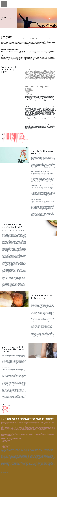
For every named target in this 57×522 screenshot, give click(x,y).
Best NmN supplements (19, 502)
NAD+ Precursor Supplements (19, 509)
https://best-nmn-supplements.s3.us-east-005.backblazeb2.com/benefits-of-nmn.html (14, 137)
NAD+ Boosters (18, 515)
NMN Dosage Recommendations (20, 507)
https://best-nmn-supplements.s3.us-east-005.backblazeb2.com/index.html (13, 133)
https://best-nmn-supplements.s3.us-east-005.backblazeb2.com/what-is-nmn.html (13, 135)
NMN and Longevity (5, 407)
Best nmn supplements (28, 3)
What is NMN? (40, 3)
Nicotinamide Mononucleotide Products (21, 514)
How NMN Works (45, 3)
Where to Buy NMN (5, 411)
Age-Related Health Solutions (19, 508)
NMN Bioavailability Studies (19, 511)
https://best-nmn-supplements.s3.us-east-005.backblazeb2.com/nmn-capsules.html (14, 141)
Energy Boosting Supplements (19, 510)
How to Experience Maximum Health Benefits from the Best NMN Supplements (28, 484)
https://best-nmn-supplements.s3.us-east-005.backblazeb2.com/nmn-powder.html (13, 142)
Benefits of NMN (5, 406)
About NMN (34, 3)
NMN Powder (6, 36)
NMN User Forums (5, 410)
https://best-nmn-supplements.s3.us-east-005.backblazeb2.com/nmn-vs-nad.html (13, 138)
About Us (54, 3)
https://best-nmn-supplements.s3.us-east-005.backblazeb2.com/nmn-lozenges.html (14, 144)
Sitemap (30, 500)
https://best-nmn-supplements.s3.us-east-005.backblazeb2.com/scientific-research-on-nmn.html (15, 139)
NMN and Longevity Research (19, 513)
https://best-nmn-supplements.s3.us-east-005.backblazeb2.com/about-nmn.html (13, 134)
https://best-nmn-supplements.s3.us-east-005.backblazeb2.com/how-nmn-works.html (14, 136)
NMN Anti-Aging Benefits (19, 516)
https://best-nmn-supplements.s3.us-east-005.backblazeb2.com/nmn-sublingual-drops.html (15, 143)
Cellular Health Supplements (19, 512)
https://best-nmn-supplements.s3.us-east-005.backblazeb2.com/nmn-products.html (14, 140)
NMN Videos (4, 412)
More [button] (50, 3)
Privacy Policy (31, 501)
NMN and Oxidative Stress (6, 408)
